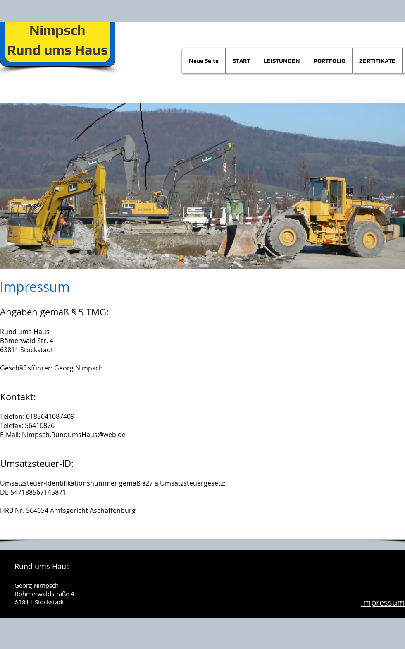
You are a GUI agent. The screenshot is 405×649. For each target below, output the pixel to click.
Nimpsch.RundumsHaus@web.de (74, 434)
